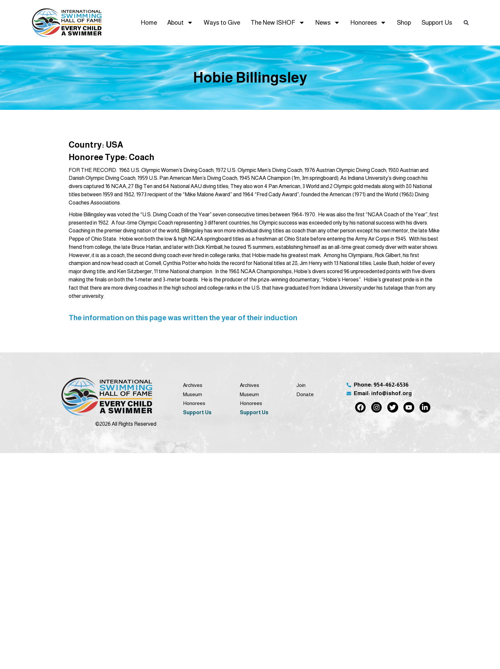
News (327, 22)
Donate (305, 394)
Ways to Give (222, 22)
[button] (466, 22)
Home (149, 22)
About (180, 22)
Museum (192, 394)
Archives (192, 385)
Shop (404, 22)
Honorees (368, 22)
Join (301, 385)
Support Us (436, 22)
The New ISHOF (278, 22)
